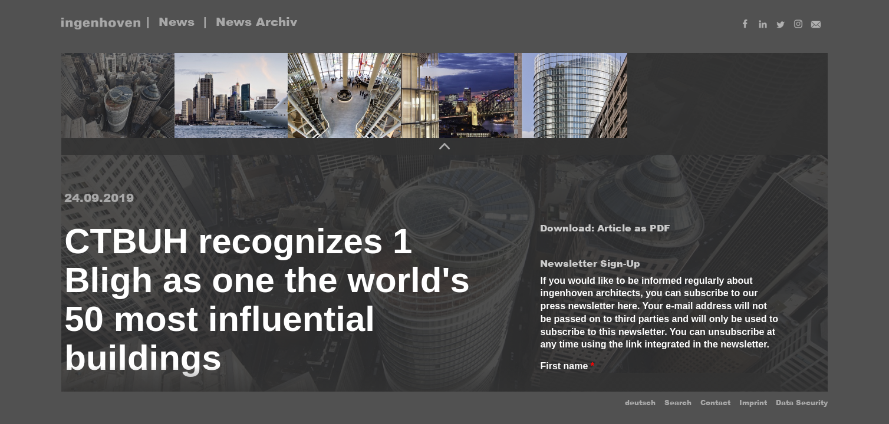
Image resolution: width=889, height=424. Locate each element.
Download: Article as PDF (605, 228)
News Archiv (256, 21)
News (177, 21)
